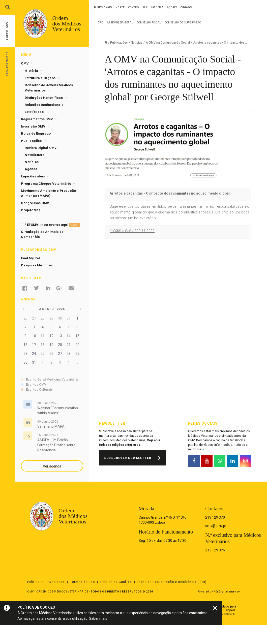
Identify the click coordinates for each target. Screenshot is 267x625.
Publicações (119, 42)
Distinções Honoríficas (44, 98)
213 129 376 (215, 550)
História (31, 71)
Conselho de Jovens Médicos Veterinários (49, 87)
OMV (25, 63)
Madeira (157, 7)
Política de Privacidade (46, 582)
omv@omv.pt (215, 526)
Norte (120, 7)
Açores (172, 7)
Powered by (218, 591)
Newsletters (34, 155)
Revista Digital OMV (41, 148)
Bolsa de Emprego (36, 133)
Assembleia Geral (120, 22)
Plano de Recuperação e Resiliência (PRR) (171, 582)
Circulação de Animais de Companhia (42, 234)
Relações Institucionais (44, 105)
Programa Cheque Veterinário (46, 183)
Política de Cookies (116, 582)
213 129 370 (215, 517)
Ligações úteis (33, 176)
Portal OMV (7, 31)
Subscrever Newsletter (127, 458)
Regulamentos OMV (37, 119)
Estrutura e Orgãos (40, 78)
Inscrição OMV (33, 126)
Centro (133, 7)
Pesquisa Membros (37, 265)
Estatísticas (34, 112)
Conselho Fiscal (148, 22)
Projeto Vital (31, 210)
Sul (145, 7)
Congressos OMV (35, 203)
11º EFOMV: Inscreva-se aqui (50, 225)
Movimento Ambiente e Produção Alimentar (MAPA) (48, 193)
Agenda (31, 169)
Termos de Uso (82, 582)
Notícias (136, 42)
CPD (100, 22)
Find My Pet (30, 258)
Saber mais (98, 618)
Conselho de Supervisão (182, 22)
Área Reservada (7, 63)
